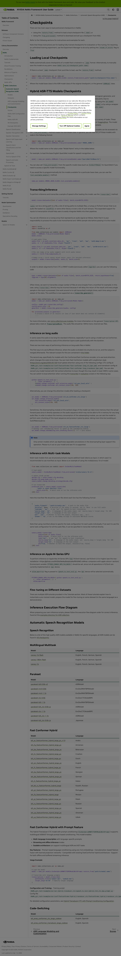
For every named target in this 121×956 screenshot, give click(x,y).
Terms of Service (67, 115)
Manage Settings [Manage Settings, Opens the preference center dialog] (39, 126)
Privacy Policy (73, 113)
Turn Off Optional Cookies (70, 126)
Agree (87, 126)
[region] (61, 114)
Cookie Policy (86, 113)
